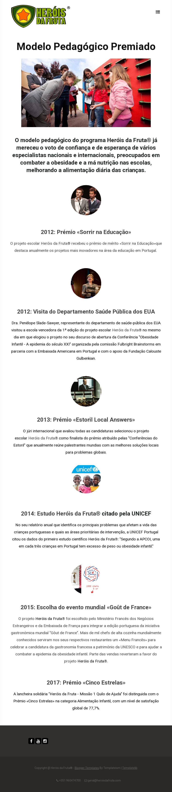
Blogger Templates (87, 768)
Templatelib (129, 768)
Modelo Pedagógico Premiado (86, 46)
